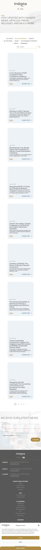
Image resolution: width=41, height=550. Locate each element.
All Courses (20, 515)
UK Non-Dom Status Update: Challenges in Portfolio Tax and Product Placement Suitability (20, 226)
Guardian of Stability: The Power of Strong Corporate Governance (19, 265)
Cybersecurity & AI (20, 507)
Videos (16, 43)
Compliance (20, 503)
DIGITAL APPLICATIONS (20, 481)
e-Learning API (21, 497)
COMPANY (20, 520)
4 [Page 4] (23, 404)
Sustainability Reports (29, 41)
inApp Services (21, 485)
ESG (20, 511)
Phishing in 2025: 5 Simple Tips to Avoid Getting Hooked (20, 112)
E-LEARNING (21, 501)
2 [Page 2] (18, 404)
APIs (20, 493)
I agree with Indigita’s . (12, 435)
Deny (20, 542)
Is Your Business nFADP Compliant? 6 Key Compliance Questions (18, 74)
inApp (20, 483)
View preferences (20, 546)
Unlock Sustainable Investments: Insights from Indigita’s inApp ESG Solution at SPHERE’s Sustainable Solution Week (20, 343)
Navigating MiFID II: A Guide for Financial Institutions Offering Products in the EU (19, 188)
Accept (20, 538)
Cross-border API (20, 495)
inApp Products (20, 487)
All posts (9, 38)
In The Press (8, 41)
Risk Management (20, 513)
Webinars (24, 43)
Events (31, 38)
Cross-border (20, 505)
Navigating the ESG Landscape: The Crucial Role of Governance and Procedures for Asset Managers (19, 385)
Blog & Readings (20, 38)
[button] (38, 525)
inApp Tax (20, 489)
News (17, 41)
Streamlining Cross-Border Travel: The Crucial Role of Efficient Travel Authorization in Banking (20, 150)
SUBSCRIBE (35, 439)
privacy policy (17, 435)
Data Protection (20, 509)
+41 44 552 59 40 (14, 470)
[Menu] (18, 9)
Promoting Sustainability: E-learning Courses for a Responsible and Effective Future (19, 304)
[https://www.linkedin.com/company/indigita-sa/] (24, 457)
